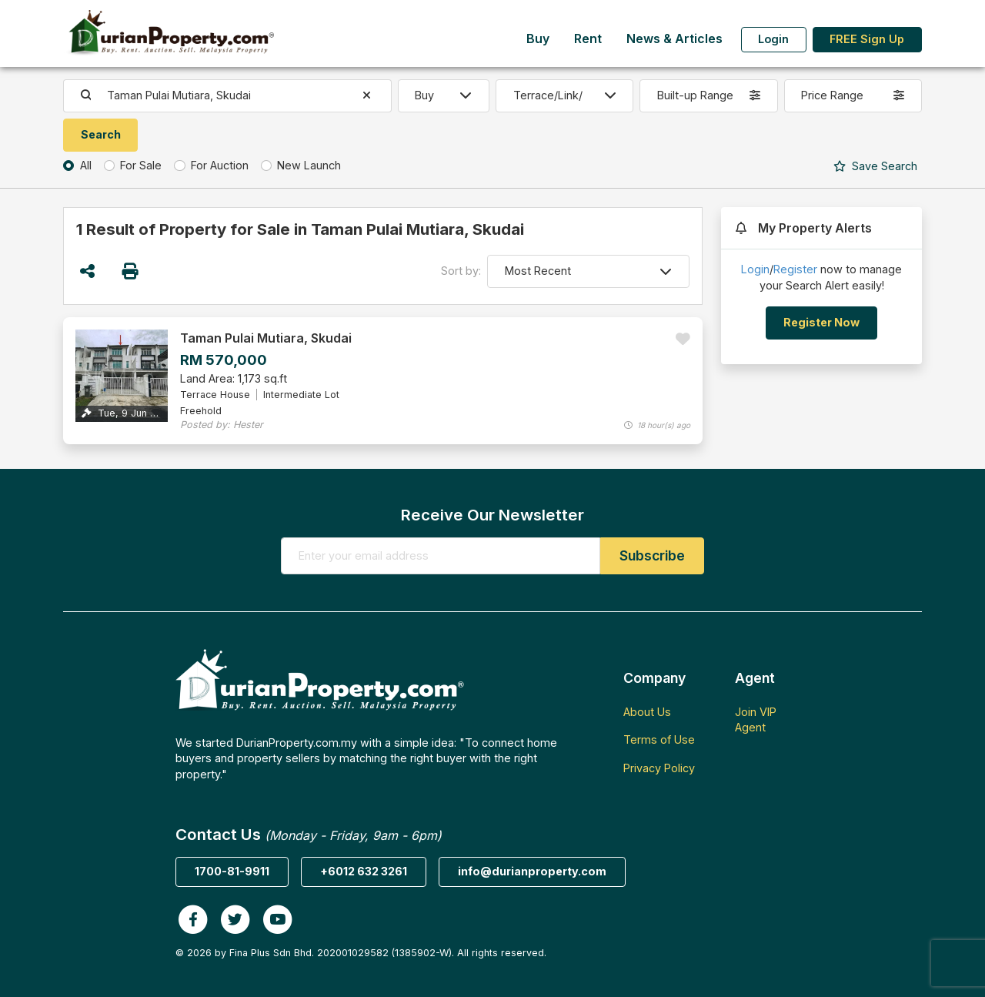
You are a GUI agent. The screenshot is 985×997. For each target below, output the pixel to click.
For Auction (220, 165)
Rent (588, 39)
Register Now (821, 322)
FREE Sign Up (867, 38)
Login (773, 38)
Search (875, 165)
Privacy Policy (659, 768)
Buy (537, 39)
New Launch (309, 165)
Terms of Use (659, 739)
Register (795, 269)
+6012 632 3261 (363, 871)
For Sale (141, 165)
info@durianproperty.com (532, 871)
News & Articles (674, 39)
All (86, 165)
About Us (647, 711)
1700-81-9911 (232, 871)
